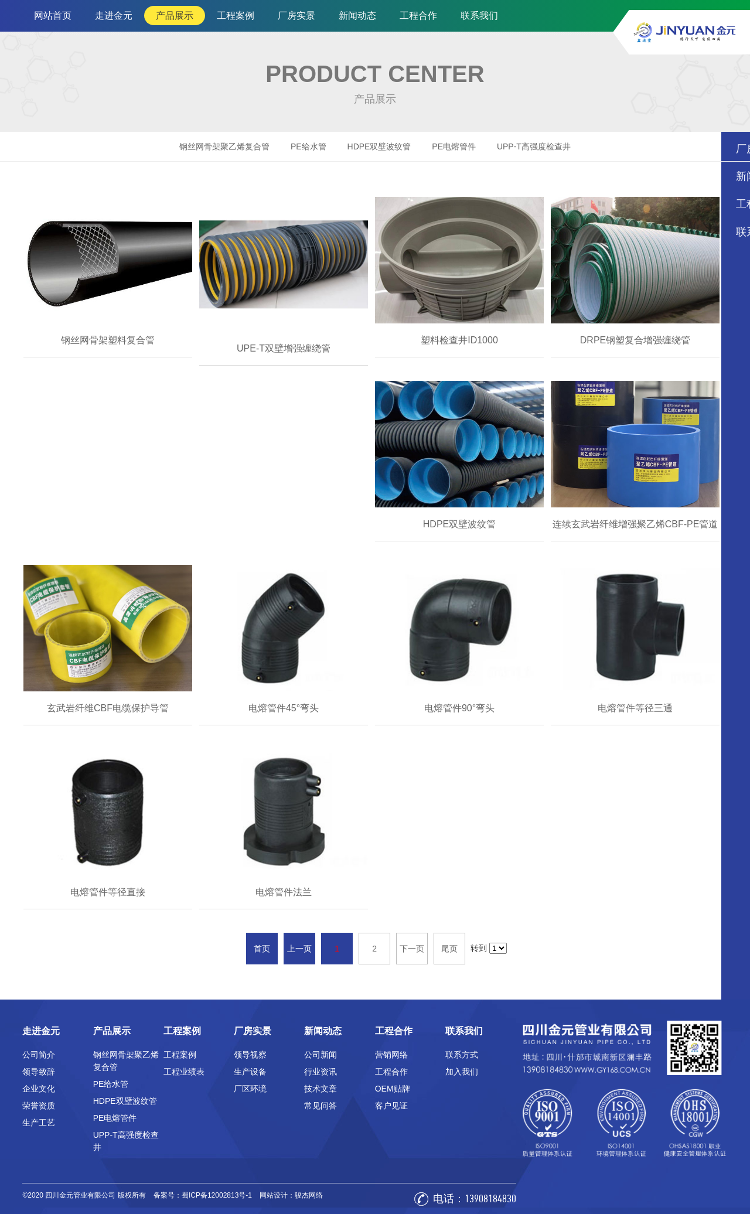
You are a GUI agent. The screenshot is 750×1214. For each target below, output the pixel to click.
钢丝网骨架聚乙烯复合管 (224, 146)
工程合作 (418, 16)
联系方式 (461, 1054)
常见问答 (320, 1105)
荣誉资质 (38, 1105)
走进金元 (113, 16)
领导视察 (250, 1054)
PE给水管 (308, 146)
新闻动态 (357, 16)
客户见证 (391, 1105)
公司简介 (38, 1054)
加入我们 (461, 1071)
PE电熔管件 (454, 146)
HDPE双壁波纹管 (379, 146)
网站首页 (52, 16)
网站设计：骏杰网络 (291, 1195)
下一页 (412, 948)
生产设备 (250, 1071)
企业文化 (38, 1088)
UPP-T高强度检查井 (534, 146)
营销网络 (391, 1054)
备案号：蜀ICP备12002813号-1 (203, 1195)
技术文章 (320, 1088)
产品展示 (174, 16)
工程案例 (235, 16)
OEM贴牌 (392, 1088)
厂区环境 (250, 1088)
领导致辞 (38, 1071)
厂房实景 (296, 16)
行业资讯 (320, 1071)
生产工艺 (38, 1122)
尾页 (449, 948)
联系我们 (479, 16)
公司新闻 (320, 1054)
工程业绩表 (183, 1071)
